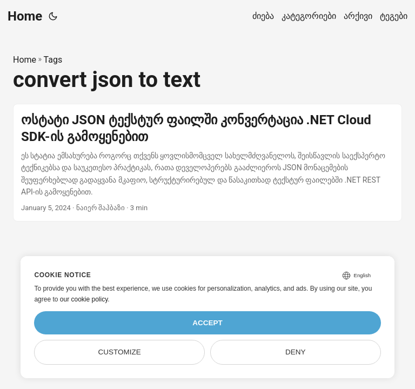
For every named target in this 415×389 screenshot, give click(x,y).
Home (25, 16)
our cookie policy (84, 299)
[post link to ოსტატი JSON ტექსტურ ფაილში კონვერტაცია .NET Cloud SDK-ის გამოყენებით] (207, 163)
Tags (53, 60)
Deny (295, 352)
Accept (207, 323)
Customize (119, 352)
